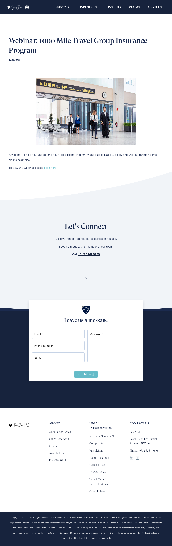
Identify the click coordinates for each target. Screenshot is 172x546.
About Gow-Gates (60, 432)
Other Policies (97, 491)
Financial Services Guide (104, 436)
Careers (53, 446)
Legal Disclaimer (99, 457)
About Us (155, 7)
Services (63, 7)
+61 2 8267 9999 (89, 254)
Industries (88, 7)
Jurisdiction (96, 450)
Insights (114, 7)
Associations (56, 453)
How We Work (58, 460)
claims (134, 7)
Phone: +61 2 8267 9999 (144, 450)
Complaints (96, 443)
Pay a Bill (135, 432)
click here (50, 168)
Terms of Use (97, 464)
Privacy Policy (97, 472)
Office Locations (59, 439)
